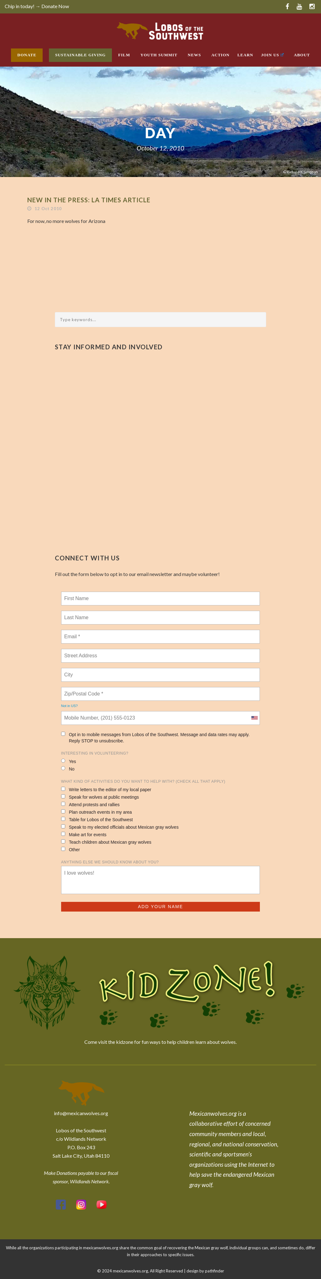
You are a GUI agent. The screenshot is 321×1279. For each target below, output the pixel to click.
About (302, 55)
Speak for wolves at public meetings (100, 797)
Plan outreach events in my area (96, 812)
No (68, 768)
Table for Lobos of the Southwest (97, 819)
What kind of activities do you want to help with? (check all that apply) (143, 781)
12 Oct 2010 (48, 208)
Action (220, 55)
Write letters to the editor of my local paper (106, 789)
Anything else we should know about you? (110, 862)
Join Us (272, 55)
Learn (245, 55)
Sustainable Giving (80, 55)
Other (70, 849)
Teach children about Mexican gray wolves (106, 842)
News (194, 55)
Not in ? (69, 706)
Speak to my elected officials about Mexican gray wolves (120, 827)
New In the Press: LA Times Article (88, 200)
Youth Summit (158, 55)
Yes (68, 761)
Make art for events (84, 834)
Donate (26, 55)
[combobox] (254, 718)
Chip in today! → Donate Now (37, 6)
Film (124, 55)
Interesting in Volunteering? (95, 753)
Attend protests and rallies (90, 804)
